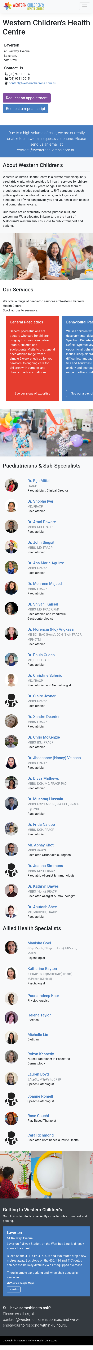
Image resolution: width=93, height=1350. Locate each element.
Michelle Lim (38, 1034)
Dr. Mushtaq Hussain (53, 804)
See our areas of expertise (32, 393)
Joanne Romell (40, 1096)
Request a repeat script (25, 108)
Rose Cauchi (38, 1115)
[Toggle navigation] (84, 6)
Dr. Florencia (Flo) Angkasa (55, 634)
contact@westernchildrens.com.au (32, 83)
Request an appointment (27, 98)
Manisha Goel (52, 948)
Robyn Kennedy (41, 1054)
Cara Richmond (41, 1135)
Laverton (14, 1289)
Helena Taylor (39, 1015)
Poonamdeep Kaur (43, 995)
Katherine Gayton (50, 973)
